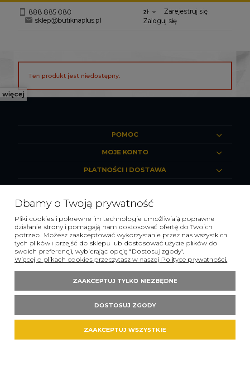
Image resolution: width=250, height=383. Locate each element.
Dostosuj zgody (125, 305)
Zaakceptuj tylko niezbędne (125, 280)
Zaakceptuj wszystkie (125, 329)
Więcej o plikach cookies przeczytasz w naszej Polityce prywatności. (120, 259)
